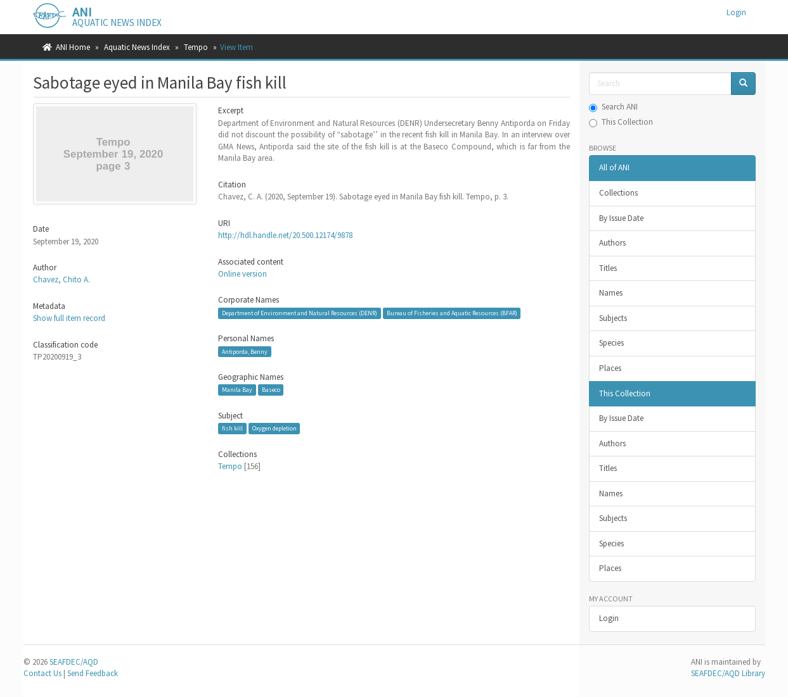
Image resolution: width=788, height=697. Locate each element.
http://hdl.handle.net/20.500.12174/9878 (285, 235)
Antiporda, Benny (245, 352)
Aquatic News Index (137, 47)
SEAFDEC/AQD (73, 661)
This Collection (621, 121)
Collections (618, 192)
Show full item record (69, 318)
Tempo (196, 47)
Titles (608, 268)
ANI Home (73, 47)
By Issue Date (621, 218)
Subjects (613, 318)
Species (611, 342)
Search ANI (613, 106)
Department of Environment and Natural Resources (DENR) (299, 313)
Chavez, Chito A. (61, 279)
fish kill (232, 428)
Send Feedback (92, 673)
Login (609, 618)
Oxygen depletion (274, 428)
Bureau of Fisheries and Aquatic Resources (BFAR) (452, 313)
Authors (612, 242)
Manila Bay (237, 390)
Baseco (271, 390)
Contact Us (42, 673)
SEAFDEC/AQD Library (728, 673)
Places (610, 368)
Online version (242, 273)
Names (611, 292)
